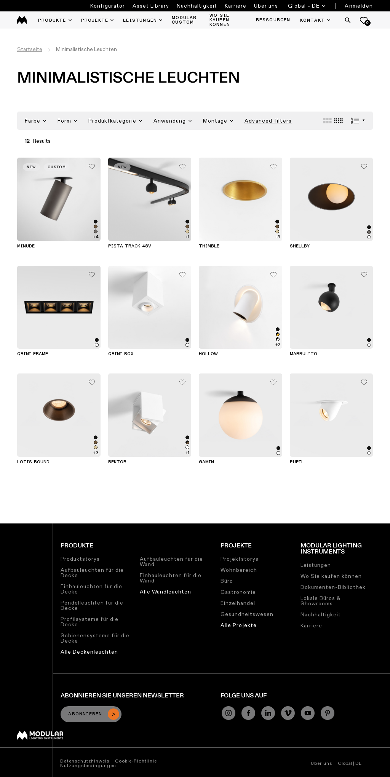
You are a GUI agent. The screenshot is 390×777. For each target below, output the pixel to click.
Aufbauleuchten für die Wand (171, 561)
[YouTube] (308, 713)
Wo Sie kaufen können (331, 576)
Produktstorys (80, 558)
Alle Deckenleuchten (89, 651)
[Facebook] (248, 713)
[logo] (22, 20)
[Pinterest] (328, 713)
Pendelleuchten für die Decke (92, 605)
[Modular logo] (40, 737)
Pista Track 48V (129, 246)
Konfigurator (107, 5)
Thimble (209, 246)
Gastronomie (238, 592)
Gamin (206, 462)
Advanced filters (268, 120)
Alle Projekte (239, 625)
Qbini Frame (32, 354)
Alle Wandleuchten (165, 591)
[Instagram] (229, 713)
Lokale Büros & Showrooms (320, 601)
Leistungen (315, 565)
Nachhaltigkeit (197, 5)
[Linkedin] (268, 713)
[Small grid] (338, 120)
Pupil (297, 462)
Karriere (235, 5)
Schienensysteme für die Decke (95, 638)
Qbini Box (120, 354)
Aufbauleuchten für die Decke (92, 572)
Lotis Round (33, 462)
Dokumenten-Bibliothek (333, 587)
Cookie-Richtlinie (136, 761)
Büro (227, 581)
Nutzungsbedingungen (88, 765)
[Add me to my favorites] (92, 164)
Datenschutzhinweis (84, 761)
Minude (26, 246)
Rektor (117, 462)
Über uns (266, 5)
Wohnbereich (239, 569)
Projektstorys (240, 558)
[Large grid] (327, 120)
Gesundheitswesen (247, 614)
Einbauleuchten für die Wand (170, 578)
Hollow (208, 354)
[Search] (348, 20)
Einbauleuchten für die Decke (91, 589)
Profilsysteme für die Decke (89, 622)
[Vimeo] (288, 713)
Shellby (300, 246)
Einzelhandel (238, 603)
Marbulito (303, 354)
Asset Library (151, 5)
